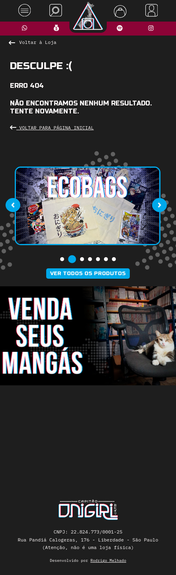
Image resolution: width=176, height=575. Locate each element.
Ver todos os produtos (88, 273)
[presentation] (13, 205)
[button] (62, 259)
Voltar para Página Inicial (52, 128)
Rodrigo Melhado (108, 560)
